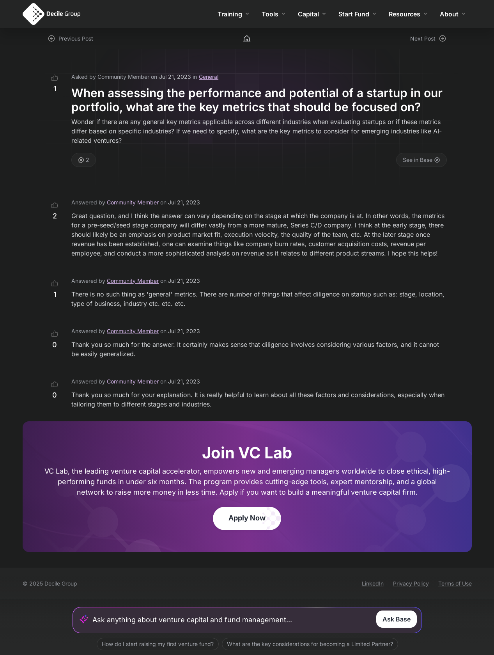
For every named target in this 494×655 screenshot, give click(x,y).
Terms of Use (455, 583)
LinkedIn (373, 583)
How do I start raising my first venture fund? (157, 644)
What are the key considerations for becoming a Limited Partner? (310, 644)
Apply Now (247, 518)
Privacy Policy (411, 583)
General (208, 76)
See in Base (421, 159)
